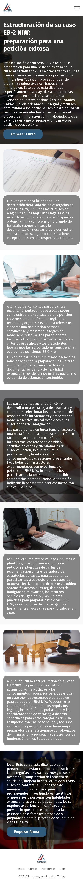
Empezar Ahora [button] (26, 831)
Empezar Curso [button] (23, 134)
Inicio (20, 869)
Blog (63, 869)
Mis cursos (49, 869)
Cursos (32, 869)
